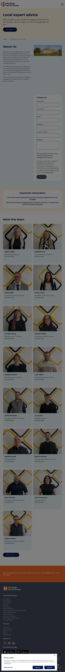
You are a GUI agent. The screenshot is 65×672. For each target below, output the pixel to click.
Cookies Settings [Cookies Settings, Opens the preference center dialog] (8, 667)
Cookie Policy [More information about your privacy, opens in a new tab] (7, 663)
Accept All (49, 667)
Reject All (37, 667)
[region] (29, 662)
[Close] (54, 655)
